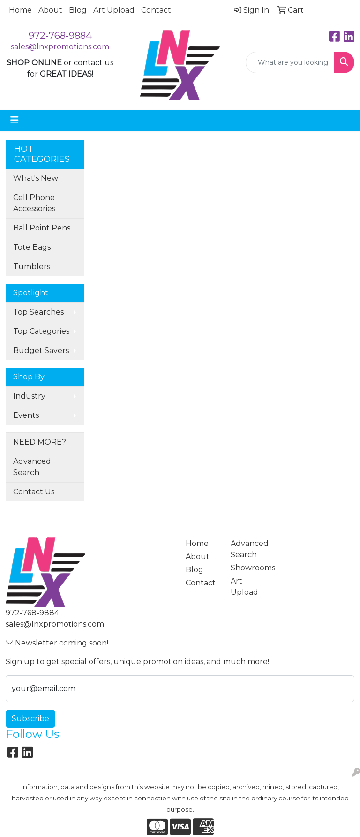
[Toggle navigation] (14, 120)
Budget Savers (41, 350)
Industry (29, 396)
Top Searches (38, 311)
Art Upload (114, 10)
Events (26, 415)
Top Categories (41, 331)
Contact (156, 10)
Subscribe (30, 718)
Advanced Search (32, 467)
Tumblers (31, 266)
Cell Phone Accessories (34, 203)
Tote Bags (32, 247)
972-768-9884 (60, 35)
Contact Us (33, 491)
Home (20, 10)
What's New (35, 178)
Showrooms (247, 567)
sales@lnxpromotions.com (60, 46)
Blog (78, 10)
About (50, 10)
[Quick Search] (290, 62)
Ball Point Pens (41, 227)
